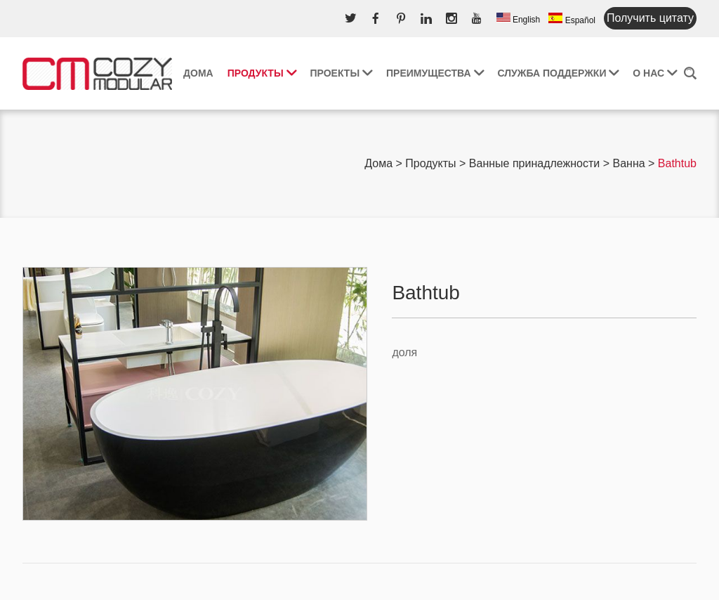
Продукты (261, 73)
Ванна (628, 163)
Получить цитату (650, 18)
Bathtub (677, 163)
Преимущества (435, 73)
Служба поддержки (558, 73)
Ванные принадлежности (534, 163)
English (518, 19)
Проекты (341, 73)
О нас (655, 73)
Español (571, 19)
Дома (198, 73)
